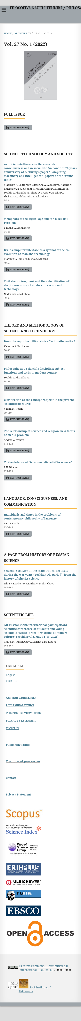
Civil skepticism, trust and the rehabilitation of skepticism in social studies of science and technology (36, 285)
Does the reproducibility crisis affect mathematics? (39, 341)
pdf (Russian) (19, 127)
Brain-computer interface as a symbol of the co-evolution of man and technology (36, 252)
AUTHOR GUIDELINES (21, 698)
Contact (11, 778)
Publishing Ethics (18, 745)
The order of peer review (23, 761)
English (10, 675)
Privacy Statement (18, 794)
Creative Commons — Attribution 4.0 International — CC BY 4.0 (43, 968)
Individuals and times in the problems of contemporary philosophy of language (32, 516)
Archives (20, 33)
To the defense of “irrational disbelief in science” (38, 462)
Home (8, 33)
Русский (11, 681)
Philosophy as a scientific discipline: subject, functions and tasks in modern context (34, 370)
